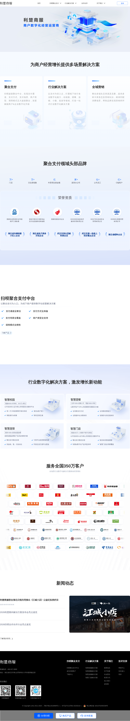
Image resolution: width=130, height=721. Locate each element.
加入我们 (107, 681)
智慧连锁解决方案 (91, 674)
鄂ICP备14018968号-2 (51, 706)
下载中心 (70, 674)
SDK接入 (122, 671)
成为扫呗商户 (71, 671)
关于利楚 (107, 671)
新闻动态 (107, 668)
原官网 (106, 684)
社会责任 (107, 674)
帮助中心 (122, 668)
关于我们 (100, 3)
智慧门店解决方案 (91, 677)
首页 (39, 3)
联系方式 (107, 677)
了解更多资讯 (5, 638)
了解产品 (5, 333)
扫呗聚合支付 (54, 3)
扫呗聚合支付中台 (73, 668)
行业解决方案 (69, 3)
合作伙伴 (84, 3)
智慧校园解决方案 (91, 668)
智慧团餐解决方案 (91, 671)
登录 (122, 3)
